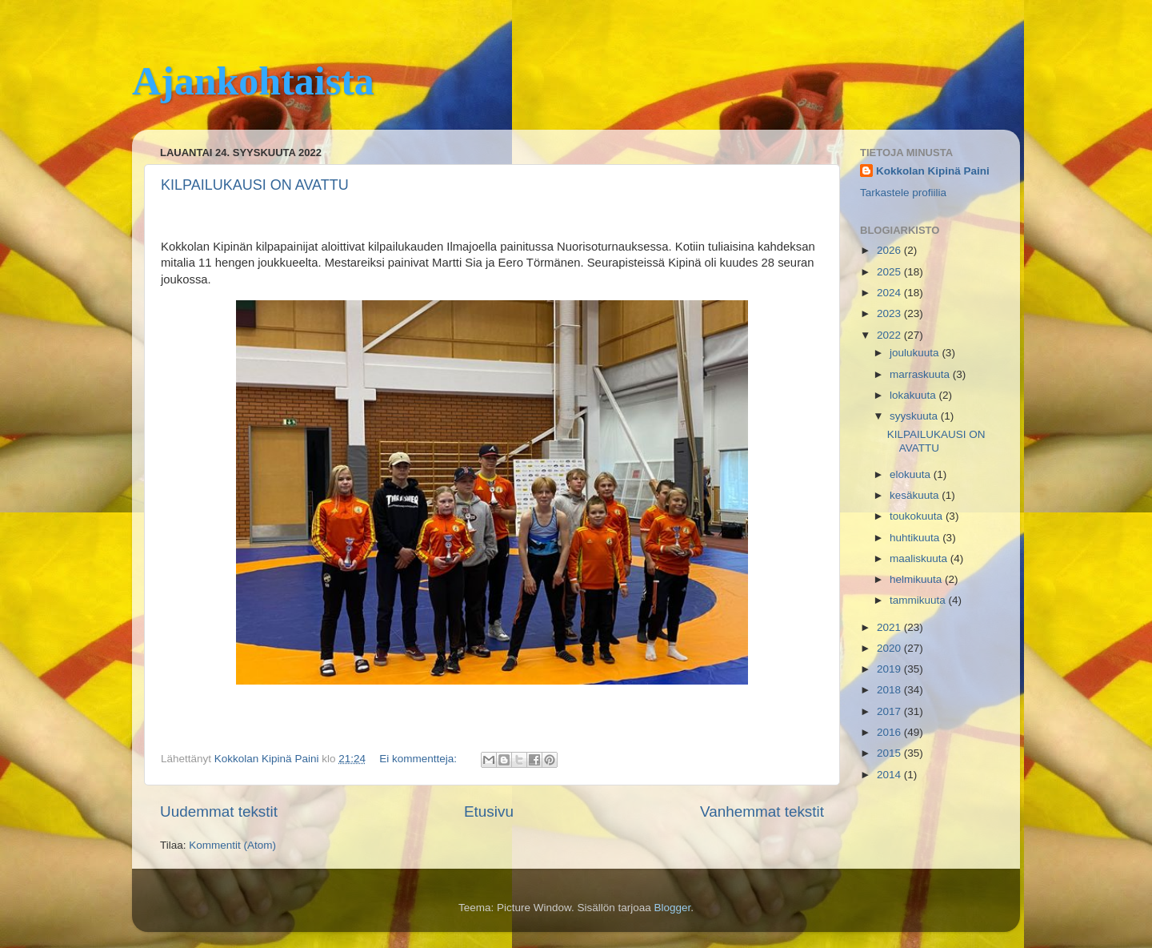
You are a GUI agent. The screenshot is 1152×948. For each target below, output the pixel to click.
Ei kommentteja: (419, 759)
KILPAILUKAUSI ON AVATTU (255, 185)
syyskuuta (915, 416)
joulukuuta (916, 353)
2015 (890, 753)
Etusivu (489, 811)
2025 (890, 272)
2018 (890, 690)
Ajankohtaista (253, 80)
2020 (890, 648)
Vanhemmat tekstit (762, 811)
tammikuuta (919, 600)
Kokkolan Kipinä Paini (933, 171)
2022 (890, 335)
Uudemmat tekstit (219, 811)
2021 (890, 627)
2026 (890, 250)
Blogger (672, 908)
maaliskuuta (920, 558)
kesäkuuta (916, 495)
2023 (890, 313)
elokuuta (912, 474)
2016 (890, 732)
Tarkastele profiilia (903, 193)
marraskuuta (921, 374)
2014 (890, 775)
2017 (890, 711)
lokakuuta (914, 395)
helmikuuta (917, 579)
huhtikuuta (916, 538)
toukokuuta (918, 516)
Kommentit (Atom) (232, 845)
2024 (890, 293)
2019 (890, 669)
